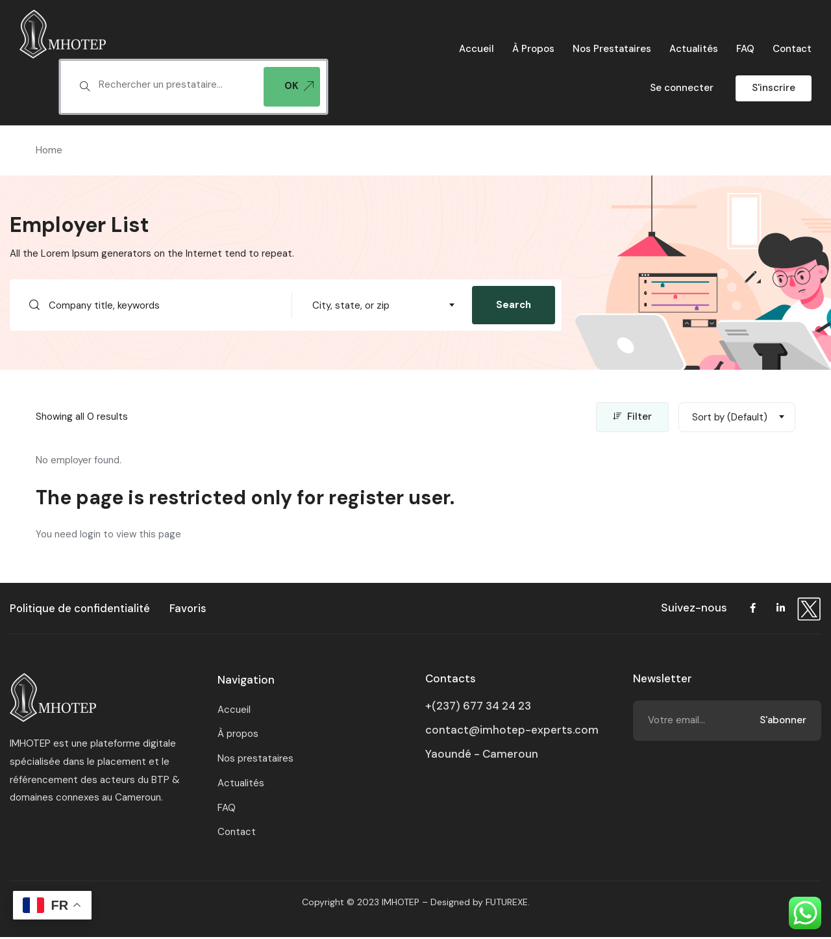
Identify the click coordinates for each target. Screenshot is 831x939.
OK (299, 85)
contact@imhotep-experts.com (512, 732)
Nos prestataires (612, 48)
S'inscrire (773, 87)
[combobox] (382, 305)
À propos (533, 48)
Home (49, 150)
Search (513, 304)
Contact (792, 48)
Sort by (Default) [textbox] (729, 418)
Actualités (693, 48)
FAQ (745, 48)
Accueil (476, 48)
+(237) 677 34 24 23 (478, 708)
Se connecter (681, 87)
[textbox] (174, 85)
